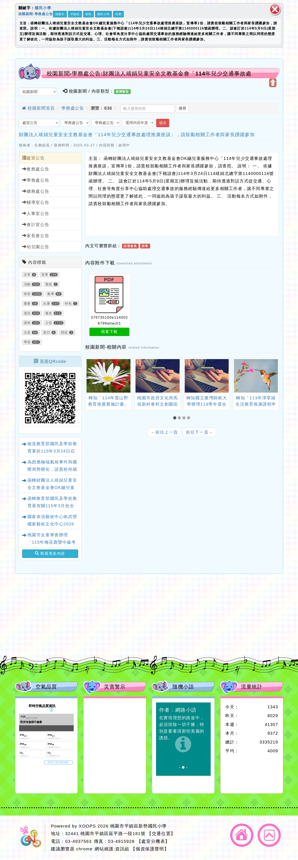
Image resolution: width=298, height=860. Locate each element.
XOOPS (87, 826)
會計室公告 (35, 224)
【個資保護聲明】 (150, 848)
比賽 (46, 303)
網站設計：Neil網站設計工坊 (31, 838)
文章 (27, 274)
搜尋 (182, 108)
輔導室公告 (35, 202)
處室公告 (33, 157)
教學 (50, 294)
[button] (175, 418)
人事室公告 (35, 213)
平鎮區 (75, 14)
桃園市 (60, 14)
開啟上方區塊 (272, 82)
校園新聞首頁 (38, 108)
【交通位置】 (161, 833)
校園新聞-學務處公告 (35, 14)
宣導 (44, 274)
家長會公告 (35, 235)
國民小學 (43, 8)
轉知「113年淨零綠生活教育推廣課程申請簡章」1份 (256, 404)
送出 (162, 123)
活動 (27, 284)
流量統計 (251, 686)
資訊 (27, 313)
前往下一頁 (199, 432)
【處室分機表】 (153, 841)
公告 (48, 323)
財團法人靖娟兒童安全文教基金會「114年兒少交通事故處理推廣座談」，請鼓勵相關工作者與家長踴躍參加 (137, 134)
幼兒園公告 (35, 246)
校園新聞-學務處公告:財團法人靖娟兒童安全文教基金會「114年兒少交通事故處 (149, 73)
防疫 (64, 332)
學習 (27, 342)
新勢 (88, 14)
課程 (27, 323)
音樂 (118, 14)
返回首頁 (241, 835)
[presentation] (90, 376)
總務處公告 (35, 191)
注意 (27, 332)
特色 (68, 303)
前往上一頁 (164, 432)
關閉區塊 (275, 9)
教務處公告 (35, 169)
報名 (48, 313)
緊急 (48, 284)
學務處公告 (72, 108)
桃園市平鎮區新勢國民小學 (138, 826)
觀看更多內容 (50, 553)
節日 (46, 332)
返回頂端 (269, 835)
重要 (27, 303)
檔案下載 (109, 332)
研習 (27, 294)
